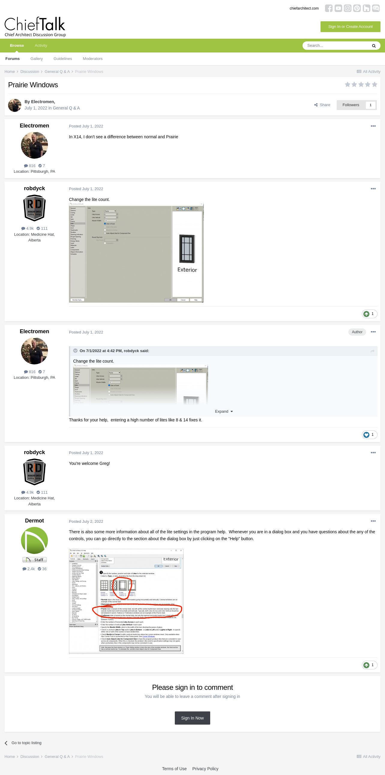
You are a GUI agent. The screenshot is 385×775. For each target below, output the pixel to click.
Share (322, 105)
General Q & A (66, 108)
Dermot (34, 521)
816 (29, 165)
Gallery (37, 58)
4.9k (27, 228)
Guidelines (63, 58)
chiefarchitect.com (304, 8)
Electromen (42, 101)
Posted (86, 126)
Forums (12, 58)
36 (42, 569)
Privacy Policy (205, 768)
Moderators (93, 58)
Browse (17, 47)
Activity (41, 45)
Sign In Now (192, 718)
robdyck (34, 188)
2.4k (28, 569)
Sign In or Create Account (350, 26)
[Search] (335, 45)
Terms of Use (174, 768)
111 (42, 228)
